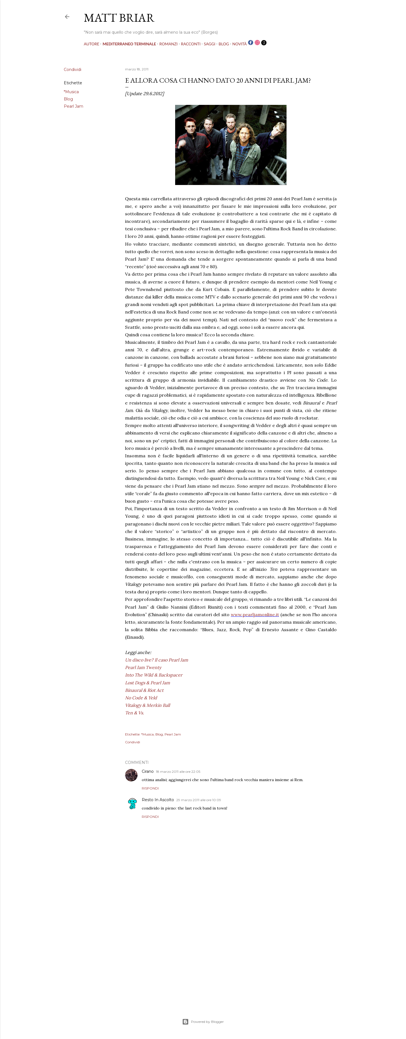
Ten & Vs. (134, 712)
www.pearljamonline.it (255, 614)
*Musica (71, 91)
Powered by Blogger (203, 1021)
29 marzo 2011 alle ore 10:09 (198, 800)
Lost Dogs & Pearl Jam (147, 682)
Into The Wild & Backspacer (153, 675)
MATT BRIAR (119, 17)
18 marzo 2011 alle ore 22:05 (178, 771)
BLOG (224, 43)
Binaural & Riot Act (144, 690)
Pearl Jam (73, 106)
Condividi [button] (72, 69)
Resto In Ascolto (158, 799)
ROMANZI (168, 43)
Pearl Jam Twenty (143, 667)
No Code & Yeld (141, 697)
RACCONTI (190, 43)
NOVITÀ (239, 43)
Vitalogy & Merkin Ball (147, 705)
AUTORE (91, 43)
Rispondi (150, 788)
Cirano (148, 771)
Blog (68, 99)
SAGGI (209, 43)
